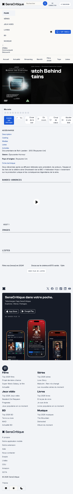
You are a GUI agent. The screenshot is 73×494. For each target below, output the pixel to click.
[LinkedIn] (65, 289)
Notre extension (8, 445)
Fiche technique (8, 163)
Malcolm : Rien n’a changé (48, 384)
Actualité (5, 387)
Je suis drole (42, 403)
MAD (4, 421)
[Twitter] (48, 289)
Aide (4, 449)
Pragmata (6, 403)
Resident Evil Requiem (11, 399)
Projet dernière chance (11, 380)
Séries (41, 372)
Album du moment (45, 425)
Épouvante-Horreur (34, 66)
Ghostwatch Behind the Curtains (51, 66)
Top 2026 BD (7, 415)
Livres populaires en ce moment (50, 406)
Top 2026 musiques (45, 415)
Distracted (41, 421)
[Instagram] (56, 289)
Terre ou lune (8, 418)
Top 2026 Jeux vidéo (11, 396)
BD (4, 410)
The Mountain (43, 418)
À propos (6, 437)
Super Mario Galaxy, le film (13, 384)
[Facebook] (52, 289)
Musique (42, 410)
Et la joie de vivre (44, 399)
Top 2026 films (8, 377)
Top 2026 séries (44, 377)
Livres (41, 391)
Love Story (41, 380)
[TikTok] (61, 289)
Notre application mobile (12, 441)
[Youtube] (69, 289)
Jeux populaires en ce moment (15, 406)
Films (5, 372)
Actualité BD (7, 425)
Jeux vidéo (8, 391)
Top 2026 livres (43, 396)
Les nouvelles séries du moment (50, 387)
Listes (6, 250)
